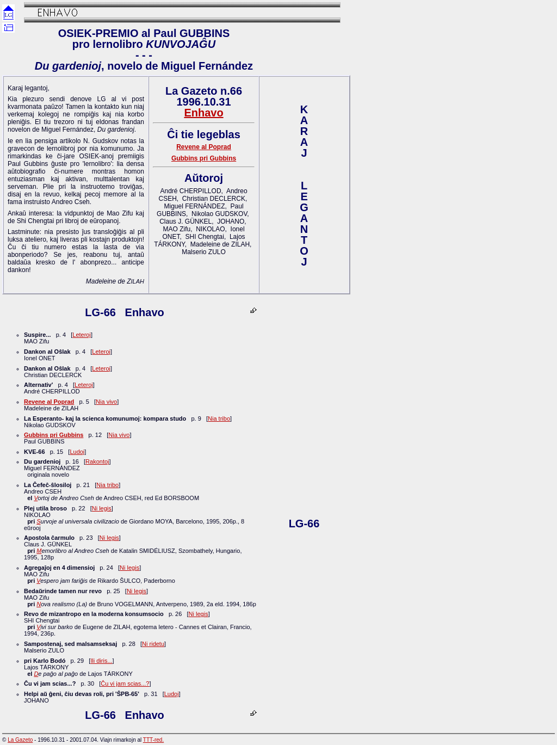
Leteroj (81, 334)
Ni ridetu (153, 644)
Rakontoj (97, 461)
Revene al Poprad (203, 147)
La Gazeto (20, 740)
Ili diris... (101, 660)
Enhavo (203, 113)
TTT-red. (153, 740)
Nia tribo (219, 418)
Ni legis (102, 508)
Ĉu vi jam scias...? (125, 683)
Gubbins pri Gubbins (203, 158)
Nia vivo (106, 401)
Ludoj (77, 451)
